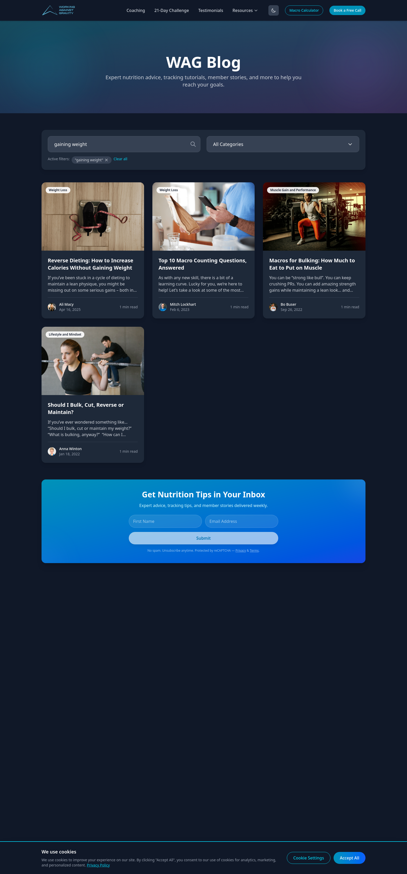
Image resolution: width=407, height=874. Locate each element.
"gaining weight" (91, 159)
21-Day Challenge (171, 10)
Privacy (240, 550)
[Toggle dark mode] (273, 10)
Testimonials (210, 10)
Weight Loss (58, 190)
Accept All (349, 858)
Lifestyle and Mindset (65, 334)
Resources (245, 10)
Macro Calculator (304, 10)
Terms (254, 550)
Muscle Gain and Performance (293, 190)
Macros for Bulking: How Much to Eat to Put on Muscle (312, 264)
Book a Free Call (347, 10)
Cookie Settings (308, 858)
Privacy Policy (98, 865)
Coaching (135, 10)
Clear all (120, 158)
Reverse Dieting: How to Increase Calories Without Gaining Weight (90, 264)
